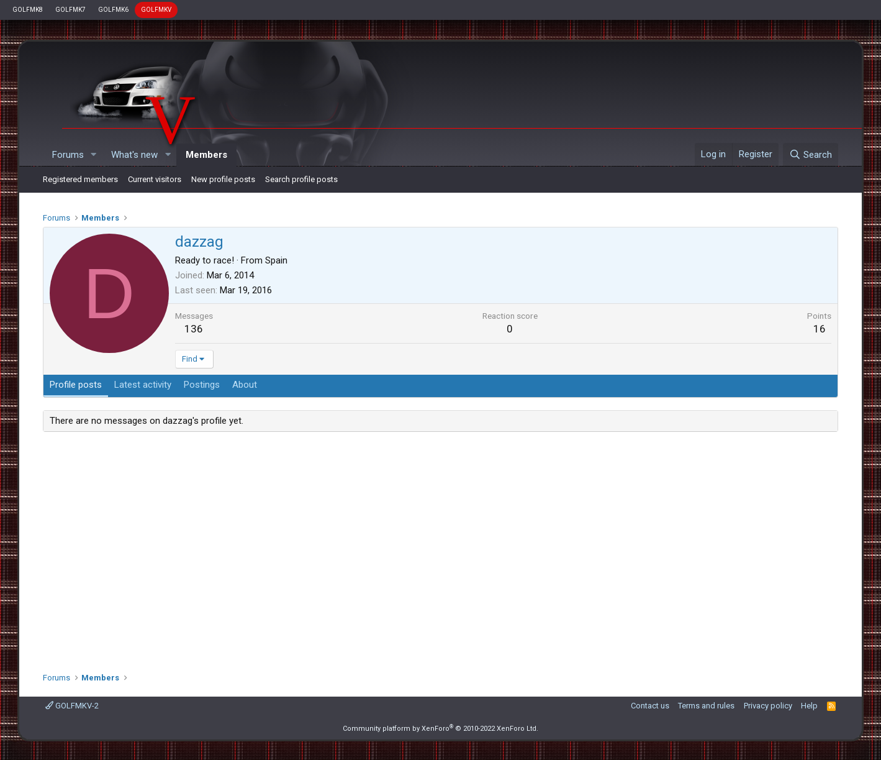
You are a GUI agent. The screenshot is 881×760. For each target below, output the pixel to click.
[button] (93, 155)
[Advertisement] (440, 547)
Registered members (80, 179)
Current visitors (154, 179)
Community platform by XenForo (440, 729)
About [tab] (244, 384)
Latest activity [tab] (142, 384)
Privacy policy (768, 705)
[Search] (810, 155)
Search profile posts (301, 179)
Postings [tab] (202, 384)
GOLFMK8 (27, 9)
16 (819, 329)
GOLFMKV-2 (72, 705)
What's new (134, 154)
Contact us (650, 705)
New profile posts (223, 179)
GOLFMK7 (70, 9)
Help (809, 705)
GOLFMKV (156, 9)
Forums (68, 154)
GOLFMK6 (113, 9)
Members (206, 154)
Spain (276, 260)
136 (193, 329)
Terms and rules (706, 705)
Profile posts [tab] (76, 384)
